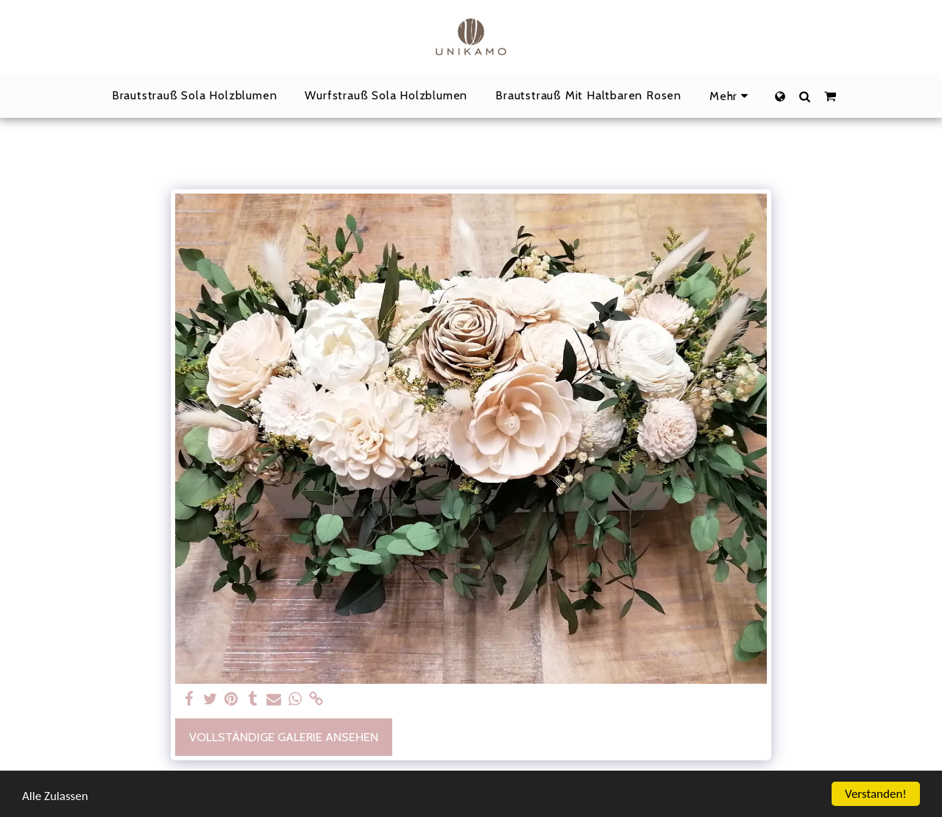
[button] (805, 96)
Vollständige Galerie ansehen (283, 736)
